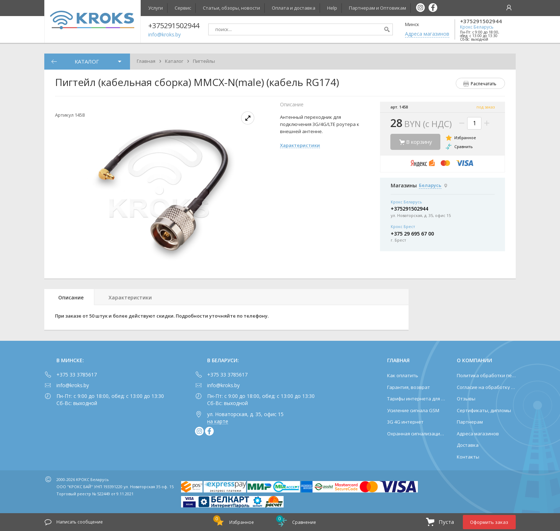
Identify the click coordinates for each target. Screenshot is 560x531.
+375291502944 (481, 21)
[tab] (69, 297)
